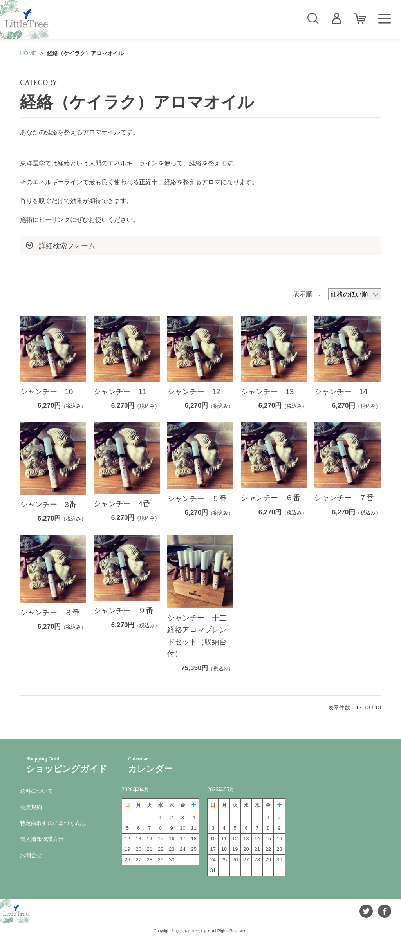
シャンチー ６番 (270, 498)
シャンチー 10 (46, 391)
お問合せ (31, 855)
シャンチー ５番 (197, 498)
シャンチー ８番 (53, 612)
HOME (28, 53)
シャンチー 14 (340, 391)
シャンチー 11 (120, 391)
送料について (36, 791)
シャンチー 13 (267, 391)
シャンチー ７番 (344, 498)
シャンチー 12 (193, 391)
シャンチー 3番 (48, 504)
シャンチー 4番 (122, 503)
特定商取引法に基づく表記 (53, 823)
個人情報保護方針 (42, 839)
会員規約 (31, 807)
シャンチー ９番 (127, 610)
